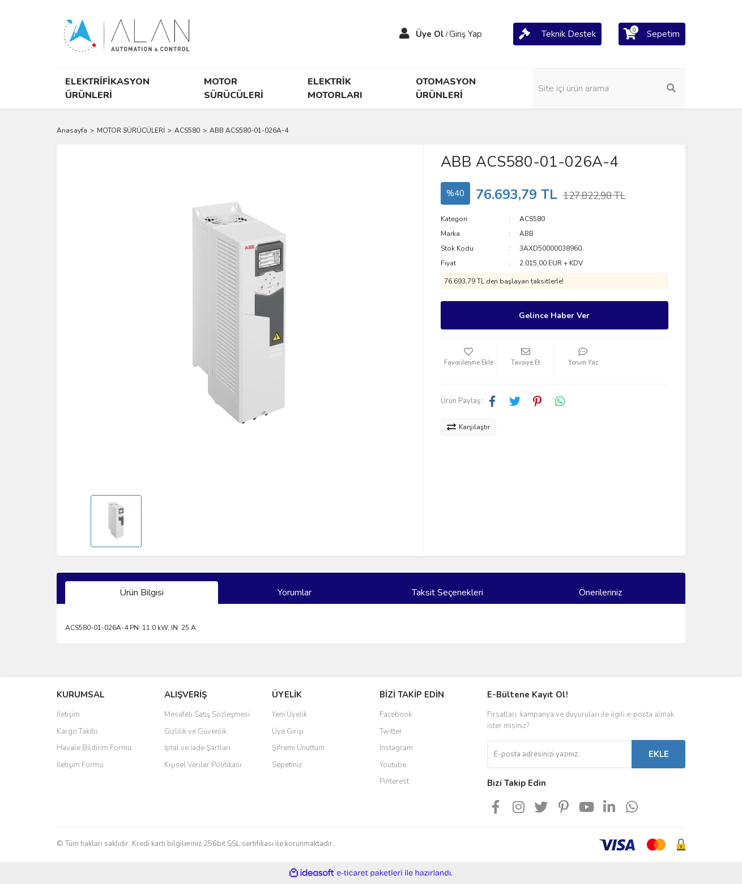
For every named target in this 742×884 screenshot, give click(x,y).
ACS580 (532, 218)
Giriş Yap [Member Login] (465, 34)
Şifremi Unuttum (298, 748)
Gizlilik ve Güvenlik (195, 731)
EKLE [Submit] (659, 754)
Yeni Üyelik (289, 714)
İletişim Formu (80, 765)
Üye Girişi (288, 731)
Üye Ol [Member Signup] (430, 34)
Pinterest (394, 781)
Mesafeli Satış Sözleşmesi (207, 714)
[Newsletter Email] (559, 754)
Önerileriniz (600, 592)
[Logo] (127, 33)
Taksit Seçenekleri (447, 592)
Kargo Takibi (77, 731)
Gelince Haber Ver (554, 315)
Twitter (390, 731)
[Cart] (557, 34)
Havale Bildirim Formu (94, 748)
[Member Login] (404, 34)
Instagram (396, 748)
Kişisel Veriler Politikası (202, 765)
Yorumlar (295, 592)
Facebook (395, 714)
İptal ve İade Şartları (197, 748)
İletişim (68, 714)
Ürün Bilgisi (142, 592)
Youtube (392, 765)
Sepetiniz (287, 765)
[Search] (608, 88)
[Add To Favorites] (469, 361)
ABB (526, 233)
